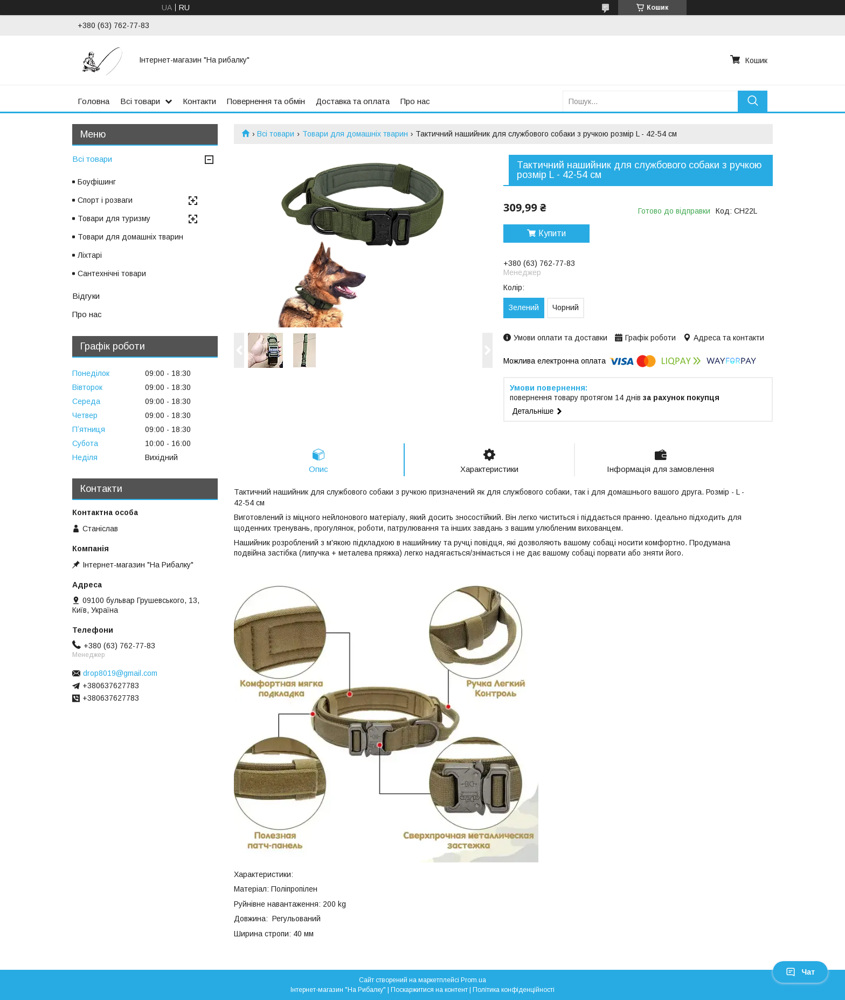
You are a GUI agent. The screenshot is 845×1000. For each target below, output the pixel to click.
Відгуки (86, 295)
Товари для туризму (114, 218)
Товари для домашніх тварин (355, 133)
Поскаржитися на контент (429, 990)
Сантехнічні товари (112, 273)
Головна (93, 101)
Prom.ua (473, 980)
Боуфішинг (97, 181)
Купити (552, 233)
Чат (800, 972)
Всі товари (140, 101)
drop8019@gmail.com (120, 673)
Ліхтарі (90, 255)
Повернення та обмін (266, 101)
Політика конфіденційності (514, 990)
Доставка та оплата (353, 101)
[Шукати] (752, 101)
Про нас (415, 101)
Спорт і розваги (105, 200)
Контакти (199, 101)
